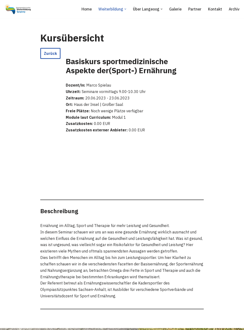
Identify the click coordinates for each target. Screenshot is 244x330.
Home (85, 9)
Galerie (174, 9)
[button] (124, 9)
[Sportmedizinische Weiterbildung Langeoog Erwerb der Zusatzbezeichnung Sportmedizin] (18, 9)
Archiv (234, 9)
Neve (8, 323)
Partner (194, 9)
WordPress (52, 323)
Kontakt (215, 9)
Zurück (50, 53)
